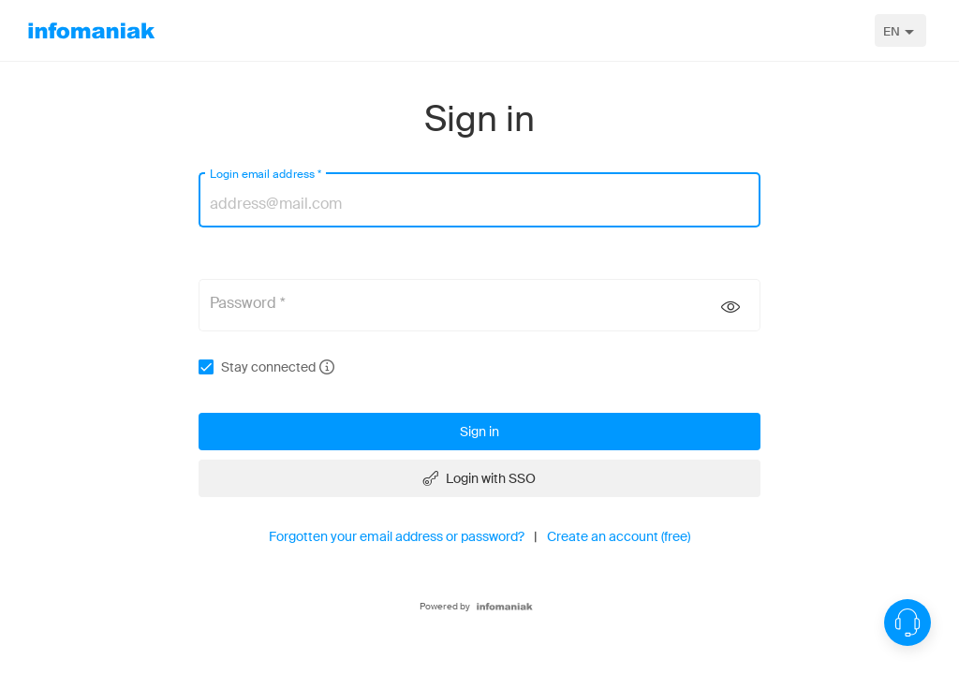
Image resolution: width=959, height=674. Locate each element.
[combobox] (900, 30)
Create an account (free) (618, 536)
